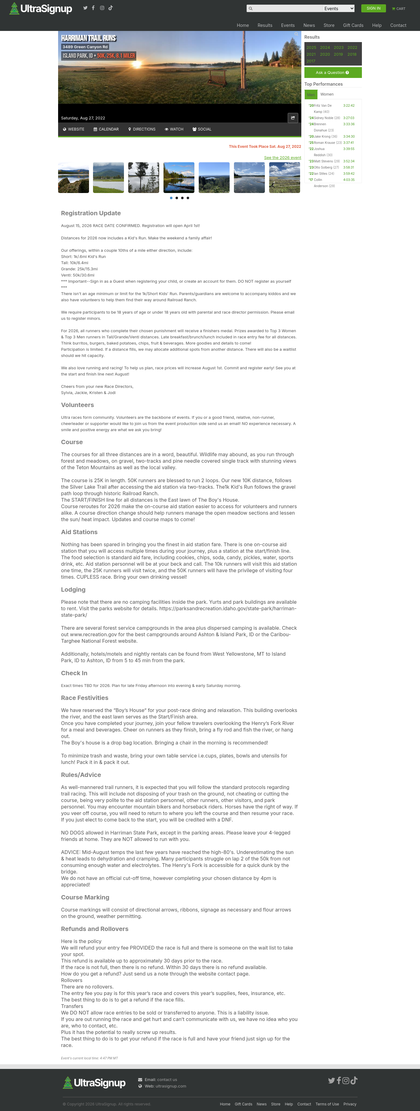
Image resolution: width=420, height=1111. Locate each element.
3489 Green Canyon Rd (85, 46)
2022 (352, 47)
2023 (339, 47)
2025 (311, 47)
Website (73, 129)
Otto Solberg (323, 167)
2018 (351, 54)
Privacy (350, 1104)
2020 (325, 54)
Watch (173, 129)
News (309, 25)
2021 (311, 54)
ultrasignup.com (171, 1085)
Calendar (106, 129)
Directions (141, 129)
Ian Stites (320, 173)
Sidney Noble (323, 118)
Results (265, 25)
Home (243, 25)
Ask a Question (332, 72)
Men (311, 94)
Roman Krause (324, 142)
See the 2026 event (282, 157)
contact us (167, 1079)
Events (288, 25)
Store (329, 25)
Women (327, 94)
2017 (311, 60)
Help (377, 25)
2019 (338, 54)
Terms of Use (327, 1104)
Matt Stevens (323, 161)
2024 (325, 47)
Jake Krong (322, 136)
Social (202, 129)
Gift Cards (353, 25)
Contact (398, 25)
